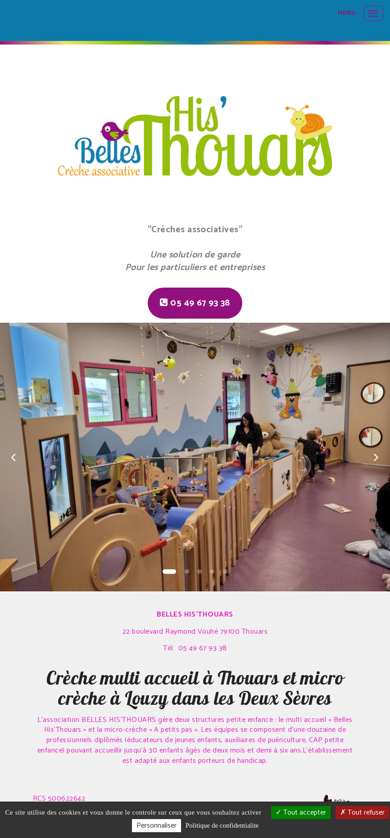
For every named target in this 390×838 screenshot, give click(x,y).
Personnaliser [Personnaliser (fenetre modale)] (156, 826)
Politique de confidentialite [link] (222, 825)
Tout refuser (362, 812)
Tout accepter (301, 812)
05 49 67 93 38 (195, 303)
